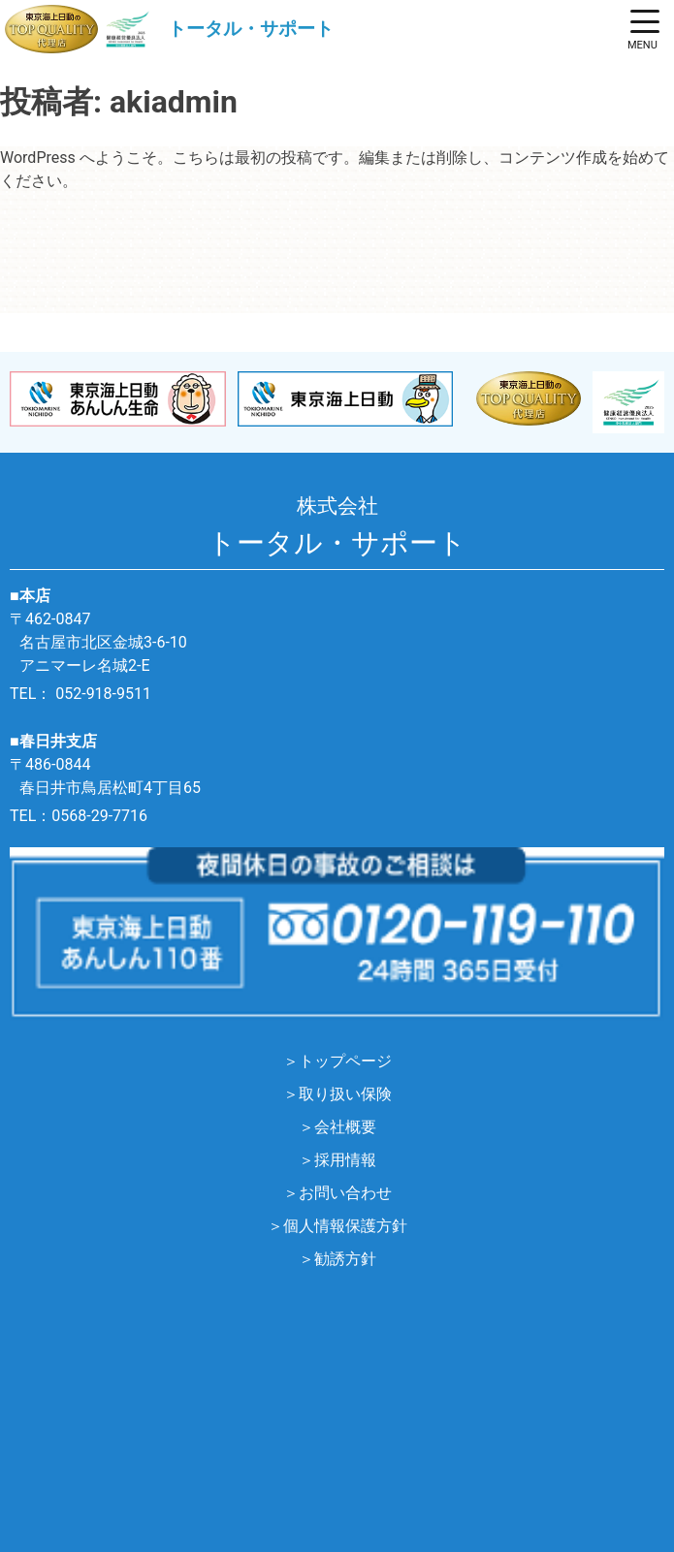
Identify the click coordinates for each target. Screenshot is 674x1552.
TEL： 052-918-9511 (80, 693)
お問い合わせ (345, 1193)
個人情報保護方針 (345, 1226)
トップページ (345, 1061)
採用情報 (345, 1160)
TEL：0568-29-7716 (78, 816)
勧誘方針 (345, 1259)
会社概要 (345, 1127)
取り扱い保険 (345, 1094)
